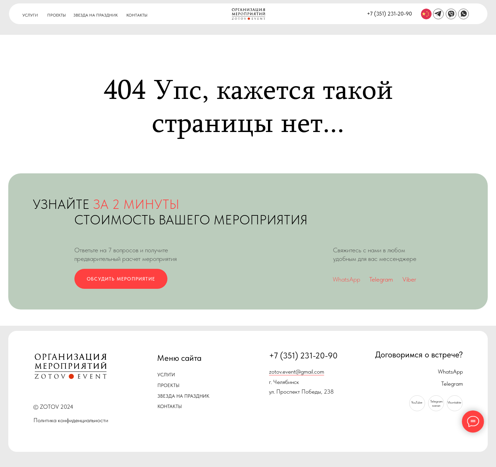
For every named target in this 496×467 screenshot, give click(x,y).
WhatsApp (346, 279)
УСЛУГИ (30, 15)
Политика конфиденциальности (70, 420)
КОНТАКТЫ (136, 15)
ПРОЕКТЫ (56, 15)
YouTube (416, 402)
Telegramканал (436, 403)
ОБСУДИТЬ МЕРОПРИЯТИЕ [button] (121, 279)
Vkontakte (454, 402)
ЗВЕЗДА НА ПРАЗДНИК (95, 15)
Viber (409, 279)
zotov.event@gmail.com (296, 371)
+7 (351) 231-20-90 (389, 13)
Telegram (381, 279)
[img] (426, 14)
